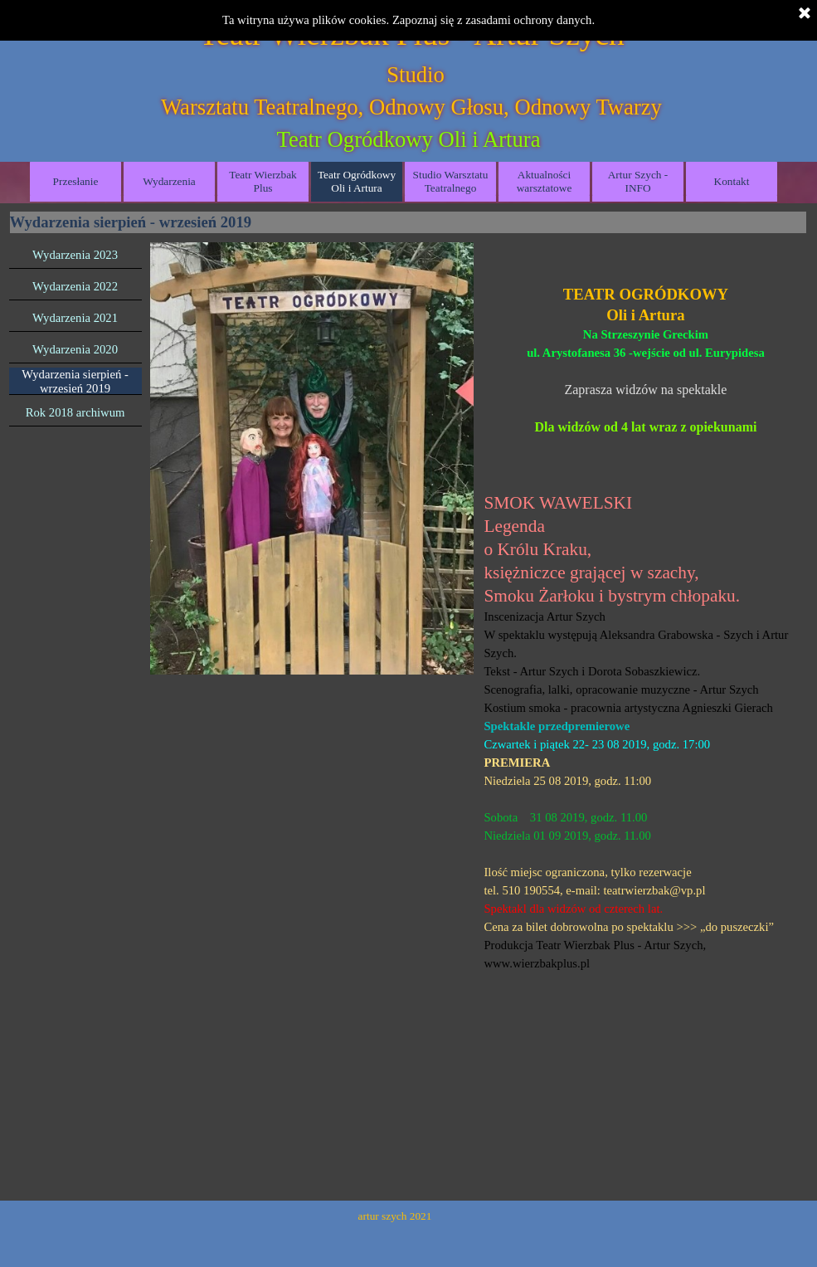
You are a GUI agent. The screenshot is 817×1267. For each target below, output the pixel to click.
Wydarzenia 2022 (75, 286)
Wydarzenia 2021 (75, 317)
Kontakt (732, 181)
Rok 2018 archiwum (75, 412)
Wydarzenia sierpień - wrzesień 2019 (75, 381)
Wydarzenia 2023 (75, 254)
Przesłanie (76, 181)
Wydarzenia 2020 (75, 349)
